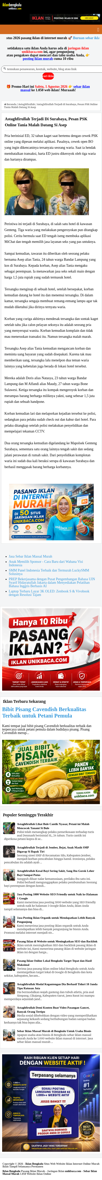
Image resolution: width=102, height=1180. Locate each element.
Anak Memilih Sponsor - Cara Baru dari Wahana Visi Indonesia (46, 563)
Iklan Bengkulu (34, 1163)
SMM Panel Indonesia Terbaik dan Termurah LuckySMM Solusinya (49, 572)
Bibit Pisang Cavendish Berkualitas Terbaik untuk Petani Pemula (44, 712)
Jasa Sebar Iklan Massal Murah (30, 556)
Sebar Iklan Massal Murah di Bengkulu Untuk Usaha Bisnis (54, 1031)
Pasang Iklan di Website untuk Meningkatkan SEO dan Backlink (57, 941)
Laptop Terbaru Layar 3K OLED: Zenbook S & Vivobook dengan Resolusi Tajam (49, 593)
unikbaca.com (73, 1171)
